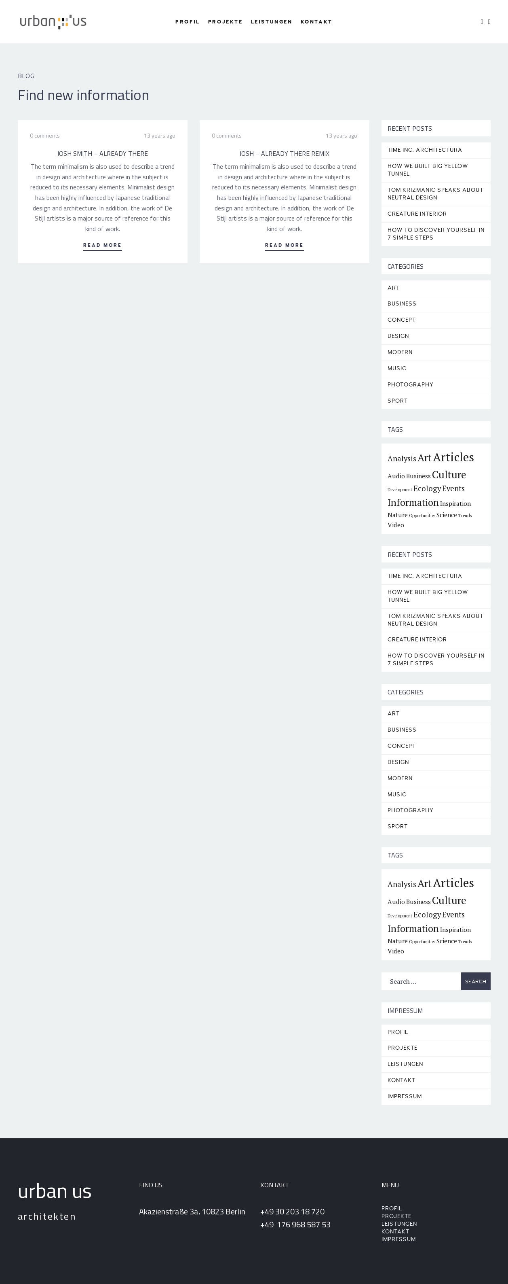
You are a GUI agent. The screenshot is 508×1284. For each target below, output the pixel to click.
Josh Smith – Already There (102, 153)
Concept (402, 319)
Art (394, 287)
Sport (398, 400)
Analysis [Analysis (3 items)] (402, 458)
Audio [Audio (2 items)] (396, 476)
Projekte (225, 22)
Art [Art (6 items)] (424, 457)
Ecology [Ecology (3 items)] (427, 488)
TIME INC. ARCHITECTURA (425, 149)
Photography (411, 384)
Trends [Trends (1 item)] (465, 515)
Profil (187, 22)
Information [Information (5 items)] (413, 502)
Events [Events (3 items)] (453, 488)
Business (402, 303)
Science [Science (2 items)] (446, 515)
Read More (102, 245)
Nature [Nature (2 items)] (398, 515)
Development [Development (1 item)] (400, 489)
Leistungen (272, 22)
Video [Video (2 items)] (396, 525)
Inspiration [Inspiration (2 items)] (455, 503)
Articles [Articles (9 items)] (453, 457)
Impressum (405, 1096)
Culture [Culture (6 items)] (449, 474)
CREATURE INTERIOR (417, 213)
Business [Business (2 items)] (418, 476)
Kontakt (317, 22)
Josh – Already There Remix (284, 153)
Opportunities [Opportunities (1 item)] (422, 515)
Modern (400, 352)
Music (397, 368)
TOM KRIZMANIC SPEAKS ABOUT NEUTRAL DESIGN (435, 194)
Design (398, 336)
